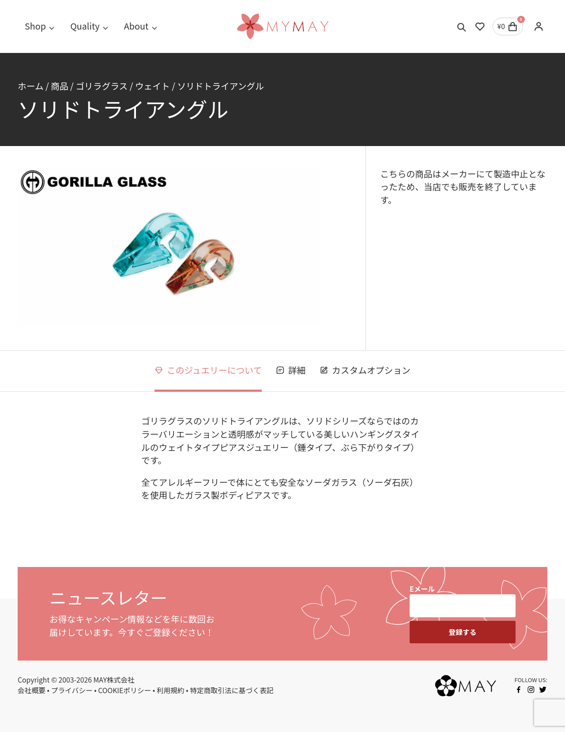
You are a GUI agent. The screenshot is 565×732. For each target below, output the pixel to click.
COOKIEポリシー (124, 690)
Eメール (422, 589)
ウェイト (152, 85)
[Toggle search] (461, 26)
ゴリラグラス (101, 85)
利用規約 (171, 690)
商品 (59, 85)
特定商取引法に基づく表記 (231, 690)
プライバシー (72, 690)
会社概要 (31, 690)
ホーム (31, 85)
